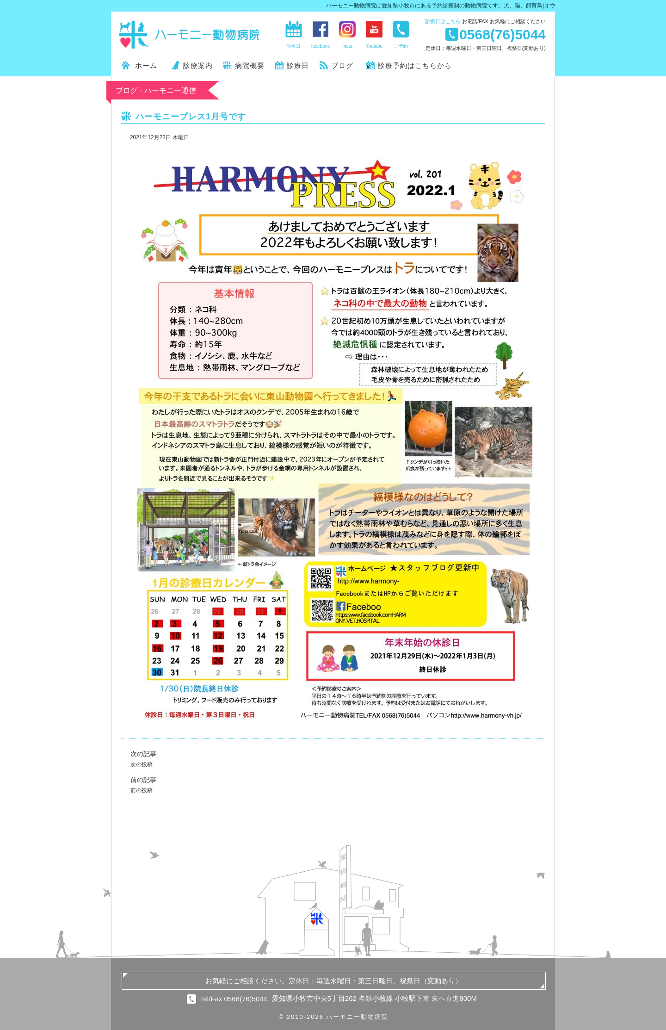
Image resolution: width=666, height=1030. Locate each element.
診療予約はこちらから (415, 65)
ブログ (342, 65)
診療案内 (198, 65)
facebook (320, 46)
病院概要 (250, 65)
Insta (347, 46)
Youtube (374, 46)
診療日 (443, 21)
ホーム (146, 65)
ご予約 (401, 46)
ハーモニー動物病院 (190, 34)
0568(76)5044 (502, 34)
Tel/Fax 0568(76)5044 (233, 999)
